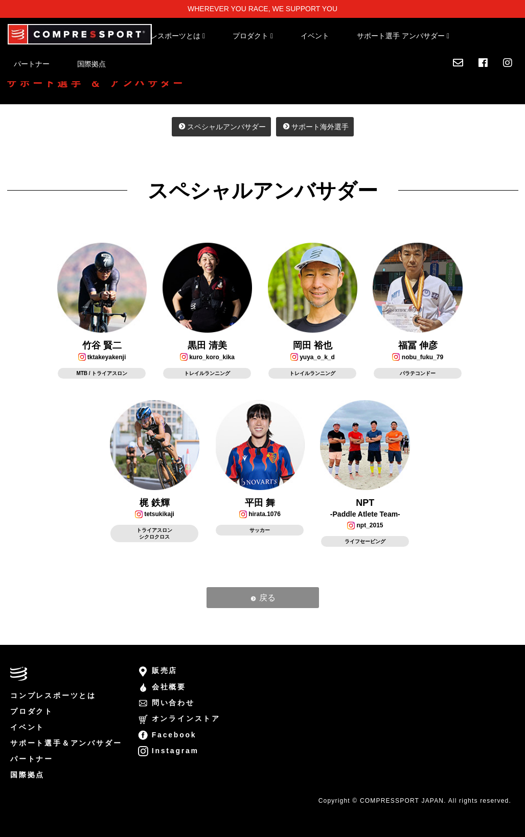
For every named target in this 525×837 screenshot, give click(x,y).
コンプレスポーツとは (53, 695)
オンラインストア (179, 718)
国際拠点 (91, 64)
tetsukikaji (154, 514)
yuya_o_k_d (312, 357)
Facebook (174, 735)
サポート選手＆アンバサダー (66, 743)
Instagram (175, 751)
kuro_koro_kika (207, 357)
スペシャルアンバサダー (221, 127)
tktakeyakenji (102, 357)
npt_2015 (365, 525)
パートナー (32, 64)
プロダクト (31, 711)
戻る (262, 597)
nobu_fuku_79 (417, 357)
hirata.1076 (260, 514)
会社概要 (169, 687)
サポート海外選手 (315, 127)
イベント (315, 36)
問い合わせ (173, 703)
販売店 (164, 670)
